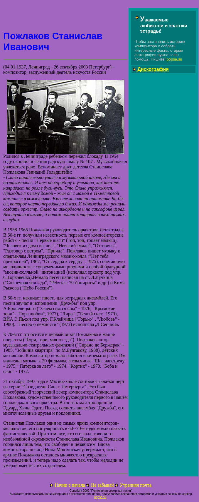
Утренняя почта (135, 485)
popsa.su (174, 59)
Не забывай (102, 485)
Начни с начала (70, 485)
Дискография (152, 69)
